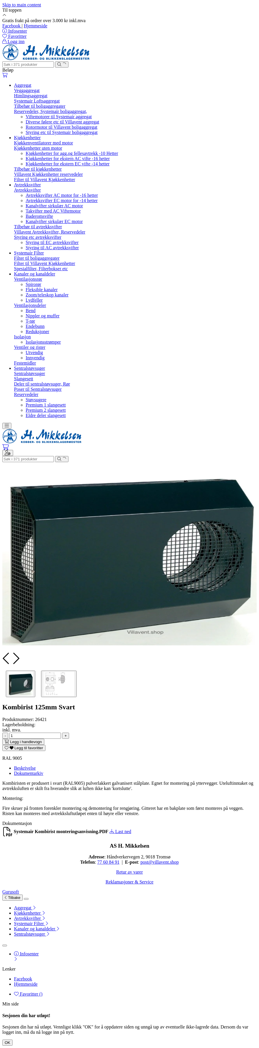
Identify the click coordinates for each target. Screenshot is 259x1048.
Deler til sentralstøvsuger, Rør (42, 383)
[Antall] (35, 736)
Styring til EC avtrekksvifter (52, 242)
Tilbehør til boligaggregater (39, 106)
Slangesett (23, 378)
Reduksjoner (37, 331)
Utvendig (34, 352)
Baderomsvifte (39, 216)
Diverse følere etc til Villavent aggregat (62, 121)
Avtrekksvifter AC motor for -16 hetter (62, 195)
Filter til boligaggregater (36, 258)
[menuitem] (135, 908)
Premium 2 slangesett (46, 410)
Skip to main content (21, 4)
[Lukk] (26, 899)
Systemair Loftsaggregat (37, 100)
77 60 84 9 (107, 862)
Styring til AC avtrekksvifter (52, 247)
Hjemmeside (35, 25)
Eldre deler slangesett (46, 415)
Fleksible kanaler (42, 289)
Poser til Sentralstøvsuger (38, 389)
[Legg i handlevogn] (23, 742)
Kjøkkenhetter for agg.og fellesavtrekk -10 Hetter (72, 153)
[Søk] (28, 64)
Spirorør (33, 284)
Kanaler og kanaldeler (34, 273)
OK (7, 1042)
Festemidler (25, 362)
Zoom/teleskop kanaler (47, 294)
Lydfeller (34, 300)
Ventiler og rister (29, 347)
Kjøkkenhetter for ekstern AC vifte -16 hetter (68, 158)
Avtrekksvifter (27, 184)
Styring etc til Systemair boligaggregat (62, 132)
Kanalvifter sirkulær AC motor (54, 205)
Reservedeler (26, 394)
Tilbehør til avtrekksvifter (38, 226)
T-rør (30, 321)
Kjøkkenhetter (27, 137)
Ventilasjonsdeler (30, 305)
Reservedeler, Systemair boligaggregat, (50, 111)
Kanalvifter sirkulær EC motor (54, 221)
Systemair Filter (29, 252)
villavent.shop (165, 862)
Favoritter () (28, 994)
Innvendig (35, 357)
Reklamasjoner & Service (129, 881)
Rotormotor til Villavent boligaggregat (61, 127)
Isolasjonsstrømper (43, 342)
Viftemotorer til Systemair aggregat (59, 116)
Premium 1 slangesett (46, 404)
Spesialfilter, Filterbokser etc (41, 268)
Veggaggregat (27, 90)
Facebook (12, 25)
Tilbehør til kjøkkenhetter (38, 169)
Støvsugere (36, 399)
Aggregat (22, 85)
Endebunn (35, 326)
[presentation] (6, 658)
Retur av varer (129, 871)
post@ (146, 862)
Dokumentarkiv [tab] (28, 773)
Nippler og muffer (42, 315)
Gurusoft (10, 891)
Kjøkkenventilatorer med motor (43, 142)
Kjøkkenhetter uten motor (38, 148)
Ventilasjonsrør (28, 279)
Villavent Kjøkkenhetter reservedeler (48, 174)
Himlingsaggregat (30, 95)
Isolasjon (22, 336)
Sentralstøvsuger (29, 368)
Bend (31, 310)
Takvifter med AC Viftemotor (53, 210)
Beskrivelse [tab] (25, 768)
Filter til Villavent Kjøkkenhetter (44, 179)
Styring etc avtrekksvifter (37, 237)
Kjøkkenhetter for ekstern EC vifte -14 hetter (68, 163)
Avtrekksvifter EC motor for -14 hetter (62, 200)
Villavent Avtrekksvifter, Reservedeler (49, 231)
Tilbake (12, 897)
